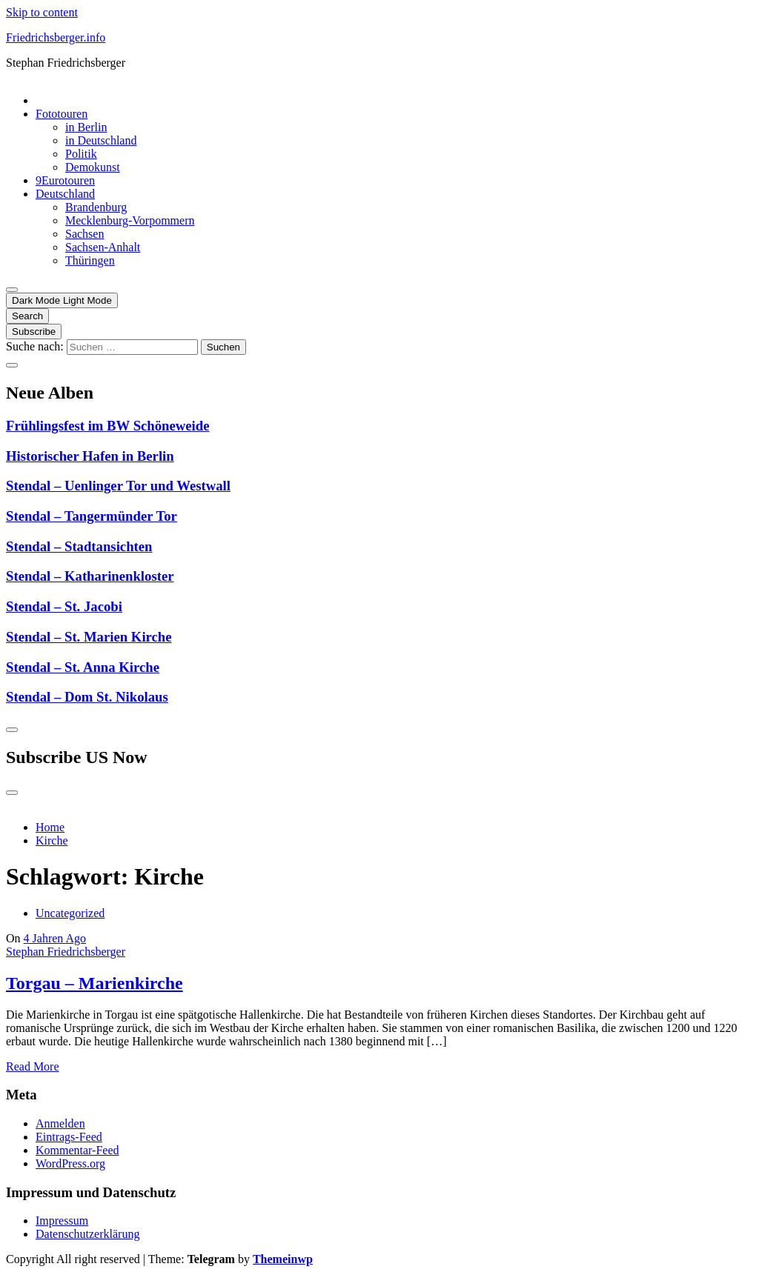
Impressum (62, 1220)
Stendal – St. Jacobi (64, 606)
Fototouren (61, 113)
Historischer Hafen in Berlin (90, 456)
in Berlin (86, 127)
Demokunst (92, 167)
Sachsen (84, 233)
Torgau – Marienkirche (94, 983)
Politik (81, 153)
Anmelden (60, 1123)
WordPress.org (70, 1163)
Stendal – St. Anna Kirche (82, 667)
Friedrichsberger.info (55, 37)
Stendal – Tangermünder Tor (91, 516)
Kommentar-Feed (77, 1150)
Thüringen (90, 260)
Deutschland (65, 193)
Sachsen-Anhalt (102, 247)
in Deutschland (100, 140)
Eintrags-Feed (69, 1137)
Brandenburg (96, 207)
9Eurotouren (65, 180)
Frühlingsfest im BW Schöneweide (108, 425)
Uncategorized (70, 913)
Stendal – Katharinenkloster (90, 576)
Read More (32, 1066)
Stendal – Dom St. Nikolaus (87, 697)
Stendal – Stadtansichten (79, 546)
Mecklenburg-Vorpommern (129, 220)
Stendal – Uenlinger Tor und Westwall (118, 485)
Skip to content (42, 12)
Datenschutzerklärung (87, 1234)
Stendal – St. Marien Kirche (89, 637)
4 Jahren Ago (55, 938)
